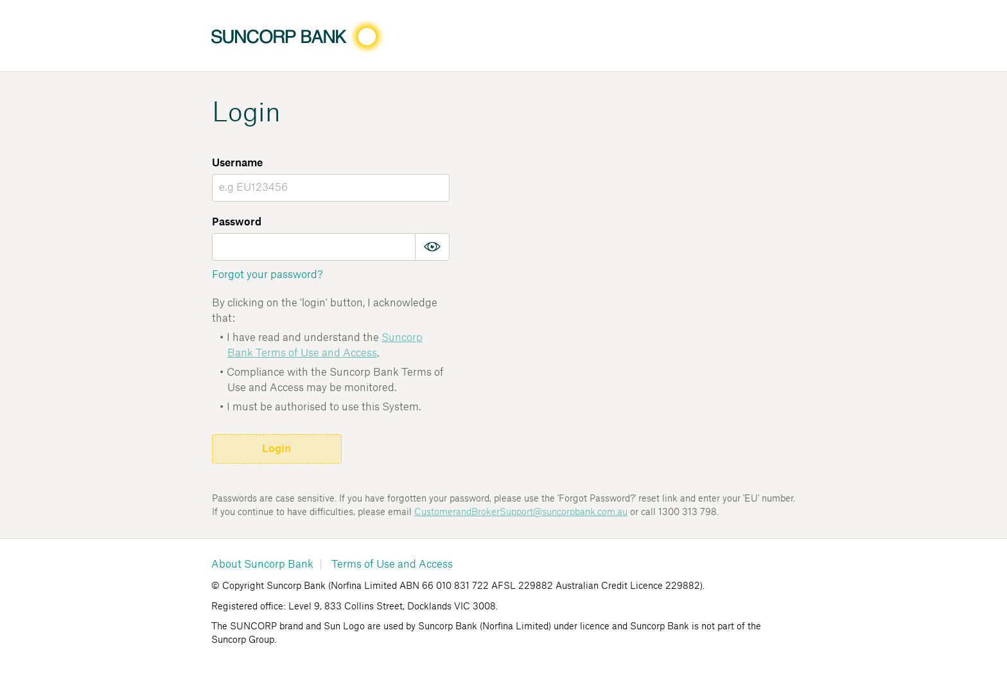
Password (236, 222)
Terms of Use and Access (392, 564)
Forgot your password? (267, 275)
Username (237, 163)
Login (276, 449)
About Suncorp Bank (262, 564)
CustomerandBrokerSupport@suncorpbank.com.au (520, 512)
